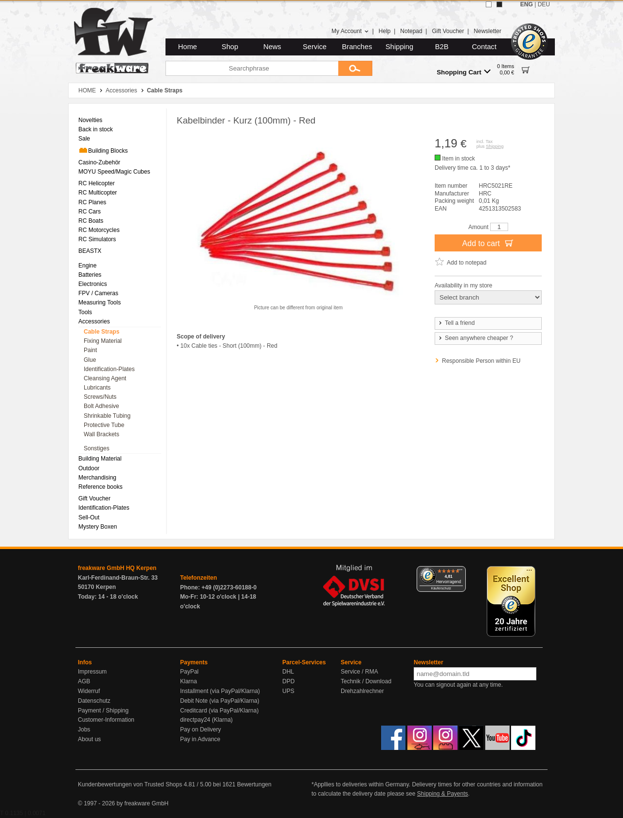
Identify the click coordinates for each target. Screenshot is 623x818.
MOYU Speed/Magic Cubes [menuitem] (114, 171)
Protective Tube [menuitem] (104, 425)
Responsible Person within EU (481, 360)
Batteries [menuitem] (89, 274)
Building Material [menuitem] (100, 458)
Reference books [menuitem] (100, 486)
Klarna (188, 681)
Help (385, 31)
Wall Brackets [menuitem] (101, 434)
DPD (288, 681)
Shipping (399, 47)
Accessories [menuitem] (94, 321)
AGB (84, 681)
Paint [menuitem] (90, 350)
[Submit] (355, 68)
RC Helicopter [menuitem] (96, 183)
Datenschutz (94, 700)
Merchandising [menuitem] (97, 477)
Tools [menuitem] (85, 312)
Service (315, 47)
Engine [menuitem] (87, 265)
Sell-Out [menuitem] (88, 517)
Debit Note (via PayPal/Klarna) (219, 700)
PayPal (189, 671)
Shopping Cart (464, 72)
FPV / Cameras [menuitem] (98, 293)
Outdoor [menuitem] (88, 468)
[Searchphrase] (251, 68)
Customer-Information (106, 719)
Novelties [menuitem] (90, 120)
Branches (357, 47)
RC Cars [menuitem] (89, 211)
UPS (288, 691)
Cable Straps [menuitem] (101, 331)
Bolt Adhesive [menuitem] (101, 406)
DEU (544, 4)
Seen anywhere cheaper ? (475, 338)
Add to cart (488, 243)
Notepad (411, 31)
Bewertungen (254, 784)
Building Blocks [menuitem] (103, 150)
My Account (350, 31)
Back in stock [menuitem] (95, 129)
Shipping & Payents (442, 793)
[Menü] (460, 572)
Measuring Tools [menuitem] (99, 302)
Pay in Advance (200, 739)
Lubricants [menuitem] (97, 387)
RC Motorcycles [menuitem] (99, 230)
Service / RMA (359, 671)
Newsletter (487, 31)
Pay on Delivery (200, 729)
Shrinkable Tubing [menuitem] (107, 415)
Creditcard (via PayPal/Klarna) (219, 710)
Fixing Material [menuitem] (103, 341)
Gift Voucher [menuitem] (94, 498)
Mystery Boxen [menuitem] (97, 526)
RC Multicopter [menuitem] (97, 192)
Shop (229, 47)
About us (89, 739)
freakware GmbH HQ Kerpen (117, 568)
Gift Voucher (448, 31)
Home (187, 47)
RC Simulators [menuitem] (97, 239)
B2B (442, 47)
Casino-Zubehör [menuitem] (99, 162)
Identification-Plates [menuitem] (109, 369)
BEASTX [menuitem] (89, 251)
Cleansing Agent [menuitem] (105, 378)
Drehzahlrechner (362, 691)
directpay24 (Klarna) (206, 719)
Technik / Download (366, 681)
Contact (484, 47)
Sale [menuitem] (84, 138)
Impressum (92, 671)
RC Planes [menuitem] (92, 202)
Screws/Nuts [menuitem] (100, 396)
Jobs (84, 729)
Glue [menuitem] (90, 359)
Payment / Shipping (103, 710)
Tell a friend (456, 323)
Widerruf (89, 691)
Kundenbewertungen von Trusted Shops (130, 784)
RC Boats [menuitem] (90, 220)
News (272, 47)
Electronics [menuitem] (92, 284)
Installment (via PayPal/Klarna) (220, 691)
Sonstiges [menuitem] (97, 448)
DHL (288, 671)
